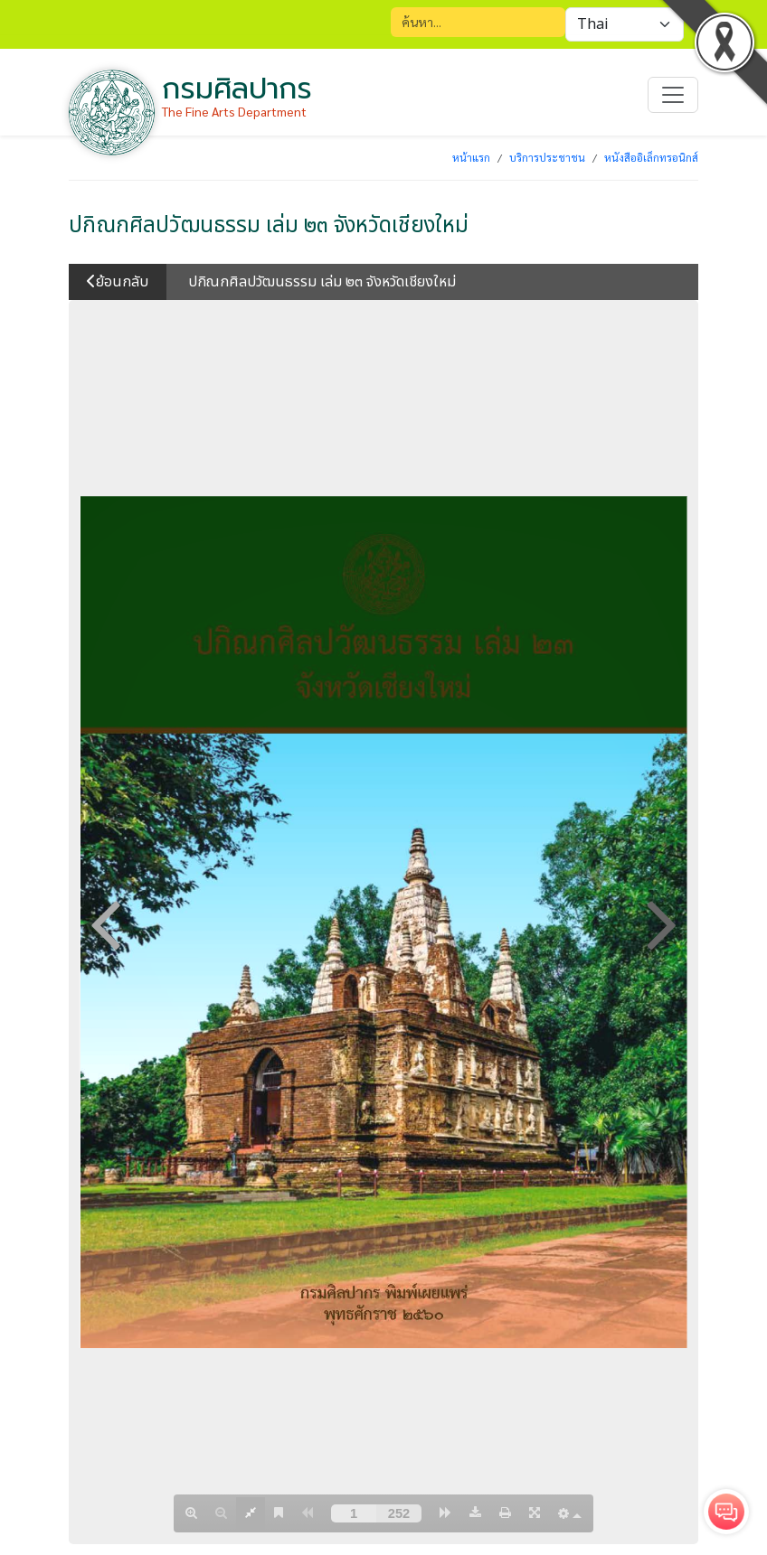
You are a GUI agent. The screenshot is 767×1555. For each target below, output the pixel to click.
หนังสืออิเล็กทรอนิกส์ (651, 157)
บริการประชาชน (547, 157)
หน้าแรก (471, 157)
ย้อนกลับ (117, 282)
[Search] (478, 22)
